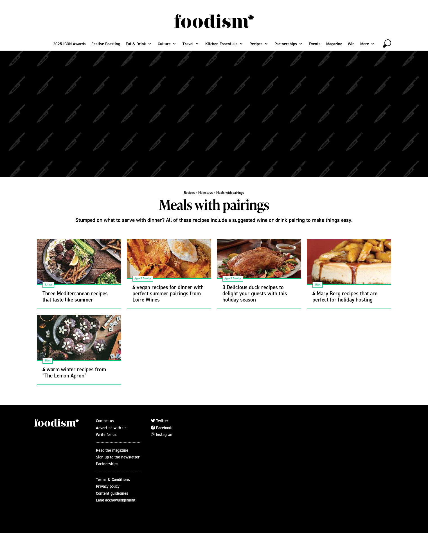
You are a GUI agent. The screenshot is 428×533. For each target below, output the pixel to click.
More (364, 44)
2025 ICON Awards (69, 44)
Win (351, 44)
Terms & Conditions (113, 479)
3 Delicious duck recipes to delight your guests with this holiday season (254, 293)
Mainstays (205, 192)
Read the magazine (112, 450)
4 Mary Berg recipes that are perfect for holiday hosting (344, 296)
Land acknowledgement (116, 500)
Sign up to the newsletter (118, 457)
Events (315, 44)
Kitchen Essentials (221, 44)
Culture (164, 44)
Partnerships (285, 44)
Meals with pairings (230, 192)
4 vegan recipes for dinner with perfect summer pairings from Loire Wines (168, 293)
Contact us (105, 421)
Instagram (162, 434)
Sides (317, 284)
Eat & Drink (136, 44)
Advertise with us (111, 428)
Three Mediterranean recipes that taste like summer (75, 296)
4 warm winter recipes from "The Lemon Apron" (74, 372)
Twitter (159, 421)
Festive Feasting (105, 44)
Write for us (106, 434)
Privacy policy (108, 486)
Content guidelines (112, 493)
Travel (188, 44)
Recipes (256, 44)
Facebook (161, 428)
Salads (48, 284)
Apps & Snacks (142, 278)
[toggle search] (387, 44)
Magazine (334, 44)
